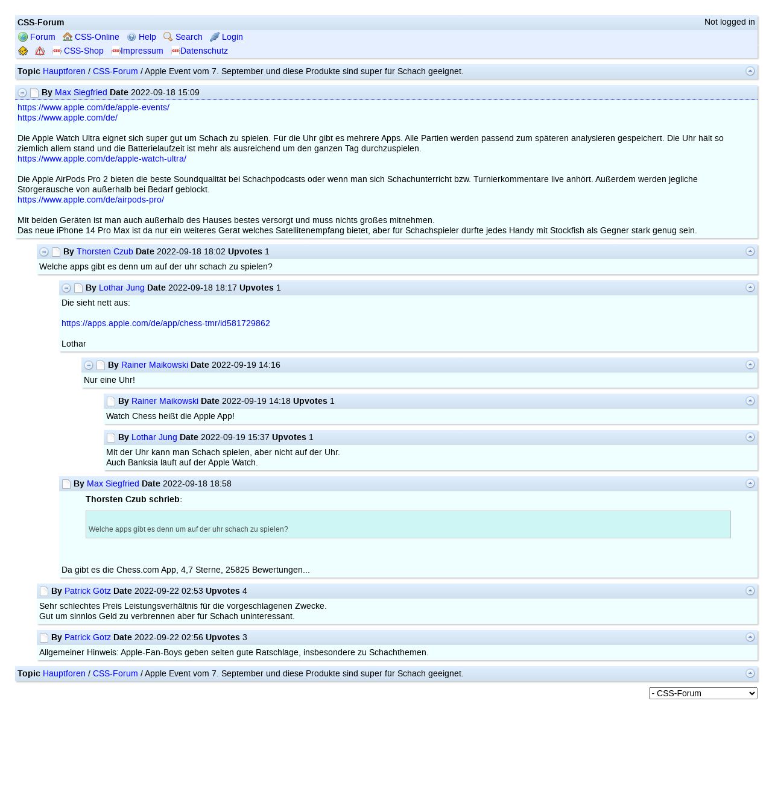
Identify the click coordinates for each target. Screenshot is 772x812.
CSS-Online (91, 37)
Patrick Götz (88, 591)
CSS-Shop (78, 51)
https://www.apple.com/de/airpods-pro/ (90, 200)
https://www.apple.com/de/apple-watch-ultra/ (101, 159)
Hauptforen (64, 71)
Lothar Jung (122, 288)
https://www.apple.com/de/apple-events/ (93, 107)
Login (226, 37)
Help (141, 37)
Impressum (137, 51)
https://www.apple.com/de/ (67, 118)
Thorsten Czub (105, 252)
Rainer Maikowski (154, 365)
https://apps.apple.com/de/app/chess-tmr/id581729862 (166, 323)
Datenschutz (199, 51)
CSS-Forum (115, 71)
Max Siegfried (81, 92)
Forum (36, 37)
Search (183, 37)
